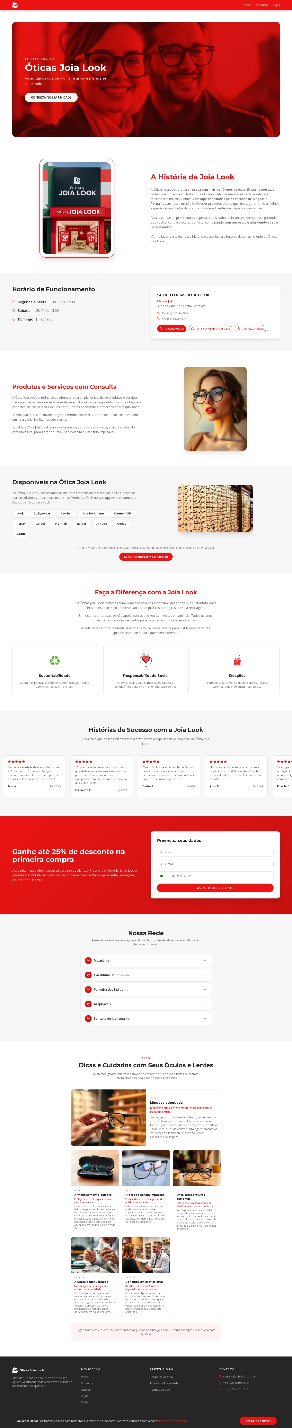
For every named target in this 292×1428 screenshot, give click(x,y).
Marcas (86, 1389)
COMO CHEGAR (250, 329)
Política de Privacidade (164, 1383)
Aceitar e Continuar (258, 1421)
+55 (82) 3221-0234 (233, 1389)
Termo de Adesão (161, 1377)
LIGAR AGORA (172, 329)
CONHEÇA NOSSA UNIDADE (51, 97)
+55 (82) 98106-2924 (234, 1383)
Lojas (276, 5)
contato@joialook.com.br (237, 1376)
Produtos (262, 5)
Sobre (248, 5)
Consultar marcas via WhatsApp (146, 557)
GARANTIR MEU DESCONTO (215, 888)
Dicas (84, 1402)
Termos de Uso (160, 1389)
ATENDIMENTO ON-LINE (210, 329)
